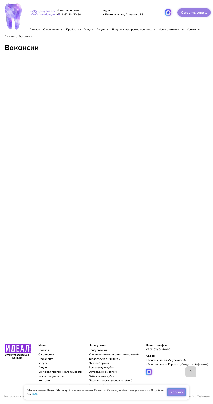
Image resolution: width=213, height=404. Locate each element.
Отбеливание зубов (102, 376)
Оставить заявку (194, 12)
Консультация (98, 350)
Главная (10, 36)
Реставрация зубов (101, 367)
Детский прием (99, 363)
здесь (35, 393)
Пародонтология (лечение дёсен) (110, 380)
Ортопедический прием (104, 371)
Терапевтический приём (104, 358)
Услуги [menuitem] (88, 29)
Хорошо (176, 392)
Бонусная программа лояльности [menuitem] (133, 29)
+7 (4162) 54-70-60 (69, 14)
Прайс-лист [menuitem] (73, 29)
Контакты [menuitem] (193, 29)
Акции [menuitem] (102, 29)
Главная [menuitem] (35, 29)
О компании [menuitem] (53, 29)
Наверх (190, 371)
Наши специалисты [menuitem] (171, 29)
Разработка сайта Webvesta (191, 396)
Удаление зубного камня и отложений (114, 354)
